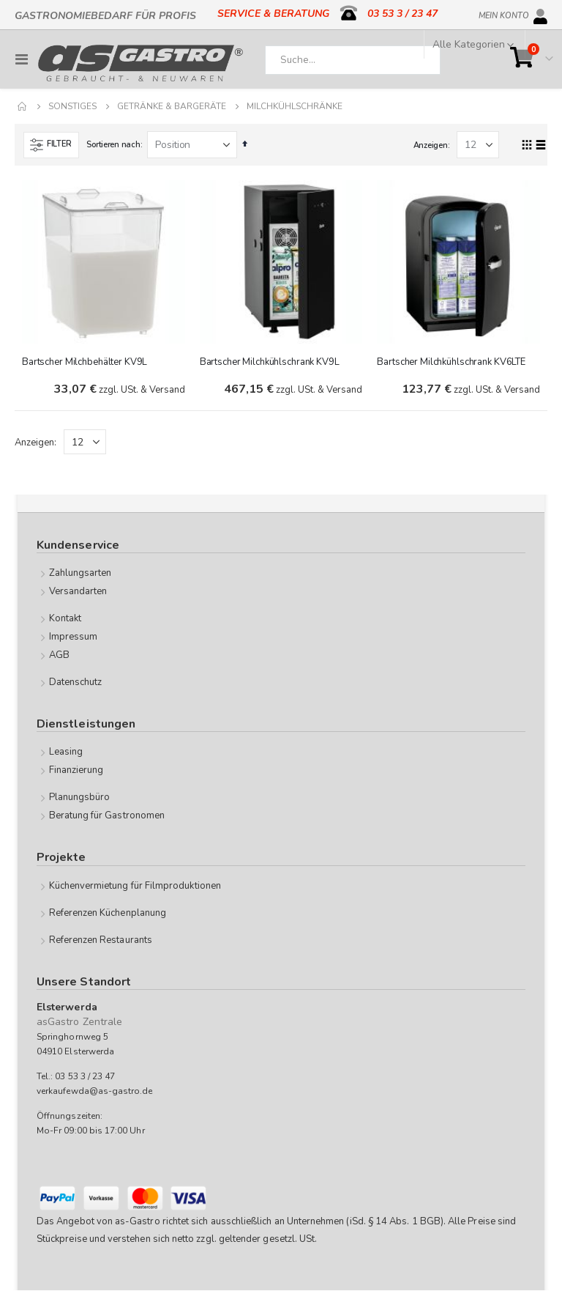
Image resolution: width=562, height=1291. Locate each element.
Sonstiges (72, 106)
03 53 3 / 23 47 (402, 14)
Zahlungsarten (80, 573)
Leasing (66, 752)
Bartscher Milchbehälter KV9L (84, 362)
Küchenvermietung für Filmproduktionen (135, 885)
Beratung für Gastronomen (107, 816)
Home (23, 106)
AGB (59, 655)
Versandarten (78, 592)
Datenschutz (75, 682)
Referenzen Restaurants (100, 940)
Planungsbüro (79, 797)
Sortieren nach (113, 144)
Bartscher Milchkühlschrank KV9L (270, 362)
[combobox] (353, 60)
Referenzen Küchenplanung (108, 913)
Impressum (73, 637)
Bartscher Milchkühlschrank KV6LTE (451, 362)
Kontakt (65, 619)
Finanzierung (76, 770)
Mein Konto (504, 13)
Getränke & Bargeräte (171, 106)
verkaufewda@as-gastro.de (95, 1092)
